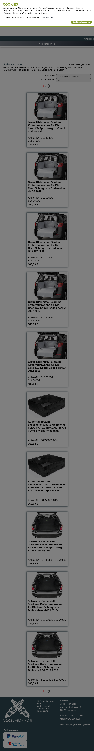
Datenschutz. (47, 17)
